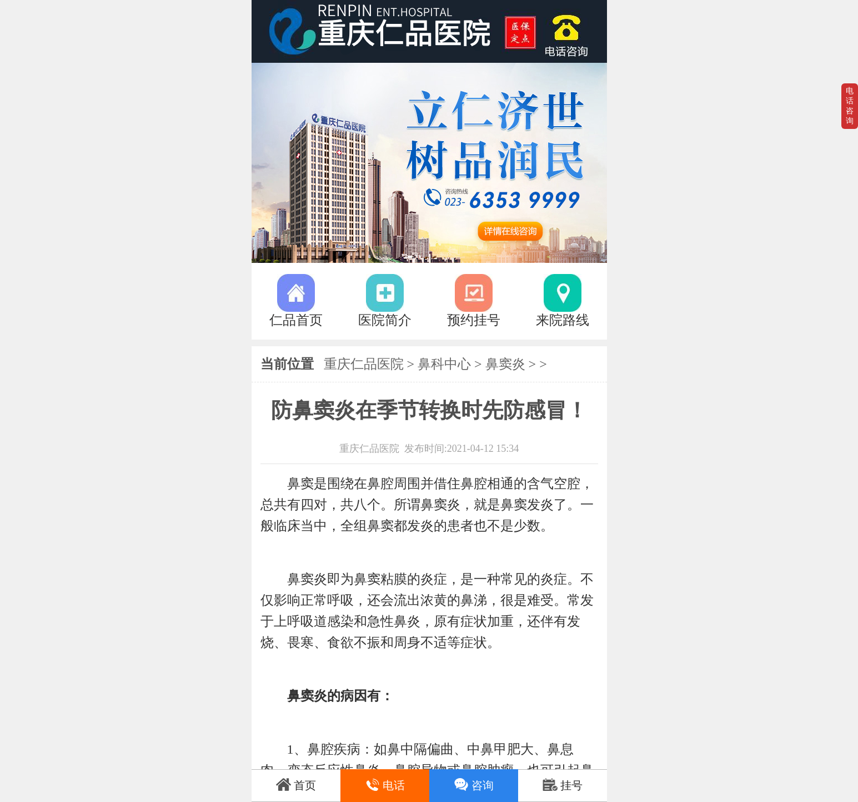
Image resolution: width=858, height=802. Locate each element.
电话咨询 (850, 106)
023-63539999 (571, 31)
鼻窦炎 (505, 364)
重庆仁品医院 (364, 364)
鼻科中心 (444, 364)
